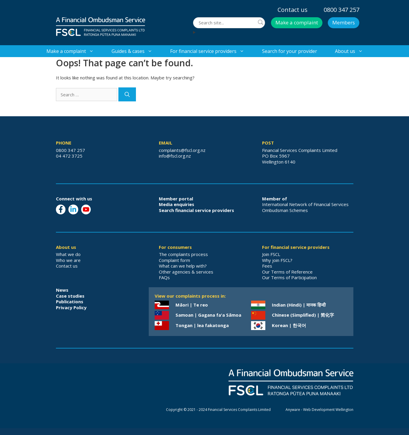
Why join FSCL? (277, 260)
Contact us (293, 10)
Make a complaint (296, 22)
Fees (267, 266)
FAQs (164, 277)
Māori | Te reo (191, 305)
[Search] (127, 94)
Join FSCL (271, 254)
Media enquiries (176, 204)
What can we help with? (183, 266)
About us (353, 51)
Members (343, 22)
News (62, 290)
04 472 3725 (69, 156)
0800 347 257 (341, 10)
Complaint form (174, 260)
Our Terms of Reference (287, 272)
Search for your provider (289, 51)
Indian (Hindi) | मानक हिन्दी (299, 305)
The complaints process (183, 254)
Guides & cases (136, 51)
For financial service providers (211, 51)
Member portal (176, 199)
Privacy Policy (71, 307)
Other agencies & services (186, 272)
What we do (68, 254)
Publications (69, 301)
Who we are (68, 260)
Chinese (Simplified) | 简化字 (303, 315)
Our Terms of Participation (289, 277)
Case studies (70, 296)
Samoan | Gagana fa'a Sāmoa (208, 315)
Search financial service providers (196, 210)
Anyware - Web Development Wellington (319, 409)
